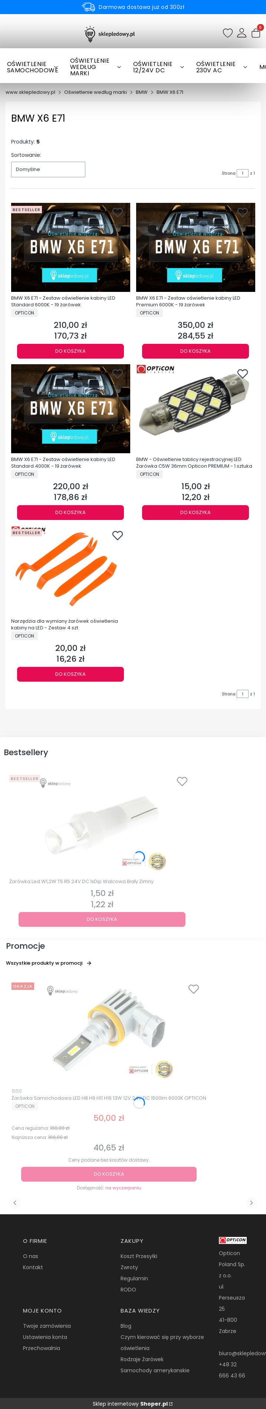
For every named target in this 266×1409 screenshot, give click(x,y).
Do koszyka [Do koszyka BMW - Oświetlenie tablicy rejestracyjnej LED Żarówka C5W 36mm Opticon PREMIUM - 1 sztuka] (195, 512)
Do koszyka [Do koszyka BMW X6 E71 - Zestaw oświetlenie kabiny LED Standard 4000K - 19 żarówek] (70, 512)
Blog (126, 1326)
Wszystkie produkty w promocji (49, 963)
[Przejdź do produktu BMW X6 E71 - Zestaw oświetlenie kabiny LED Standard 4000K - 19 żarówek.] (70, 408)
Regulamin (134, 1278)
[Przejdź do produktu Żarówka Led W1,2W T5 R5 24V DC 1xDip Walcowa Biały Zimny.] (102, 824)
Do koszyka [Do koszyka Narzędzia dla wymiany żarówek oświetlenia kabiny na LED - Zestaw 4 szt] (70, 674)
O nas (30, 1256)
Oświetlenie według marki (95, 92)
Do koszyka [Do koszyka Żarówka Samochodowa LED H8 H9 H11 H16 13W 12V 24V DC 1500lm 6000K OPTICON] (109, 1174)
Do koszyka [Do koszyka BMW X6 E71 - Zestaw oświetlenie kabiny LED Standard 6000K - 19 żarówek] (70, 350)
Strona (229, 173)
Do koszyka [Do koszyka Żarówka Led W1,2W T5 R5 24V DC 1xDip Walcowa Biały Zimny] (102, 919)
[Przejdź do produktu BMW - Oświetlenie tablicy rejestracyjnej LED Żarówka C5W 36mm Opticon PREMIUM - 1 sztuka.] (195, 408)
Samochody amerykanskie (155, 1370)
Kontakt (33, 1267)
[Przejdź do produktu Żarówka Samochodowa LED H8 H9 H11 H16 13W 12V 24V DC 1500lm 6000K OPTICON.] (109, 1031)
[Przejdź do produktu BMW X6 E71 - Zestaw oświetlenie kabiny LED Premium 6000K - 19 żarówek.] (195, 247)
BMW (142, 92)
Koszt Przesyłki (139, 1256)
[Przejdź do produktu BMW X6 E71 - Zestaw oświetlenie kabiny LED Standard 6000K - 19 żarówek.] (70, 247)
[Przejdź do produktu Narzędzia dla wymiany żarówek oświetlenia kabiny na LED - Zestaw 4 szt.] (70, 570)
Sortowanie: (26, 155)
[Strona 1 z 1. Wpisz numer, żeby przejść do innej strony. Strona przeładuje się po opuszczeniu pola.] (243, 173)
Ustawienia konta (45, 1337)
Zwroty (129, 1267)
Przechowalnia (41, 1348)
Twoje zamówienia (47, 1326)
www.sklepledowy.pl (30, 92)
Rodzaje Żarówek (142, 1359)
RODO (128, 1289)
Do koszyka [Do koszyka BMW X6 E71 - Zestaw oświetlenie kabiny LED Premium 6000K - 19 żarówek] (195, 350)
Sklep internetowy (130, 1404)
